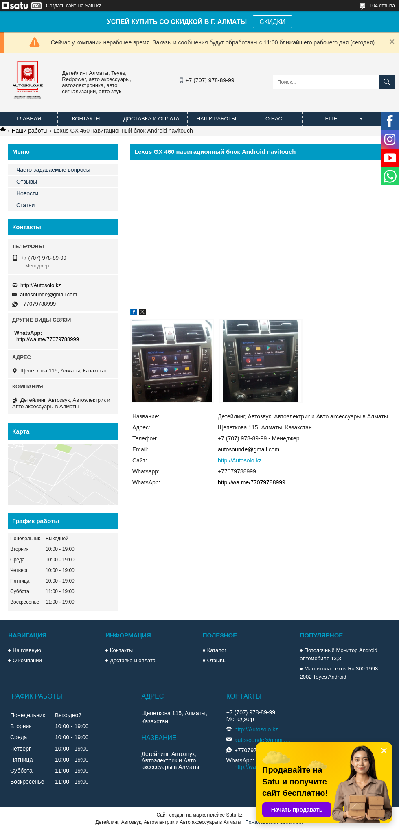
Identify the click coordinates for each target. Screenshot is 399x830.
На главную (27, 650)
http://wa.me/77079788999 (251, 482)
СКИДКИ (272, 21)
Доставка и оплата (151, 119)
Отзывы (26, 181)
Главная (29, 119)
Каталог (216, 650)
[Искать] (387, 82)
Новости (27, 193)
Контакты (86, 119)
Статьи (25, 205)
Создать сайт (61, 6)
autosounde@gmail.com (248, 449)
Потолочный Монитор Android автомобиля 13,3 (338, 654)
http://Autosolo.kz (239, 460)
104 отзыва (382, 6)
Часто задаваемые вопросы (53, 169)
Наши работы (216, 119)
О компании (27, 660)
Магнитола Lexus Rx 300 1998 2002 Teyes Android (339, 673)
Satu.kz (234, 815)
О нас (273, 119)
